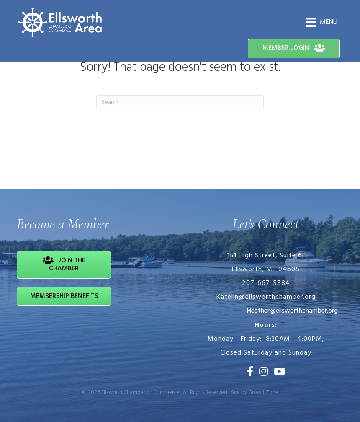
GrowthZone (263, 392)
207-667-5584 (266, 283)
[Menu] (322, 22)
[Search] (180, 102)
